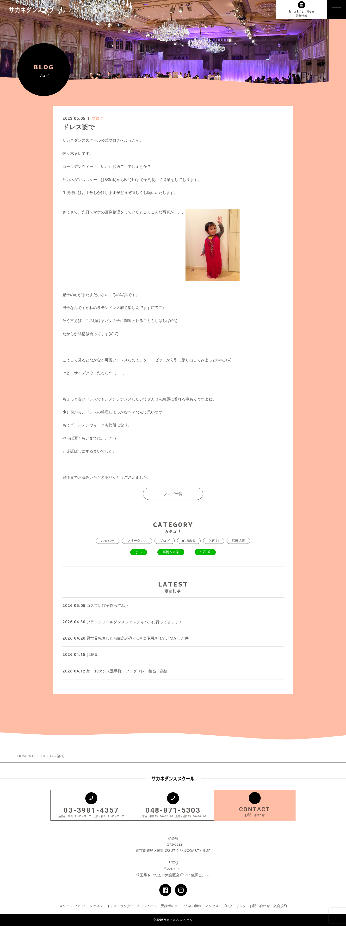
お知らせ (107, 541)
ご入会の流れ (191, 906)
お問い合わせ (260, 906)
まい (138, 552)
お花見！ (82, 654)
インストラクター (120, 906)
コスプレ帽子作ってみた (95, 605)
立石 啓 (213, 541)
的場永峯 (189, 541)
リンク (241, 906)
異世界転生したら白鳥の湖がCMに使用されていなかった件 (125, 638)
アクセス (212, 906)
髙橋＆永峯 (170, 552)
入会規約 (280, 906)
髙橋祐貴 (238, 541)
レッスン (96, 906)
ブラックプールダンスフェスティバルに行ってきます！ (122, 622)
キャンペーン (147, 906)
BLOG (37, 756)
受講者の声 (169, 906)
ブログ (97, 118)
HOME (23, 756)
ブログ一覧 (173, 494)
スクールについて (72, 906)
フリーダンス (137, 541)
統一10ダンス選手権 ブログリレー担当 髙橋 (115, 671)
